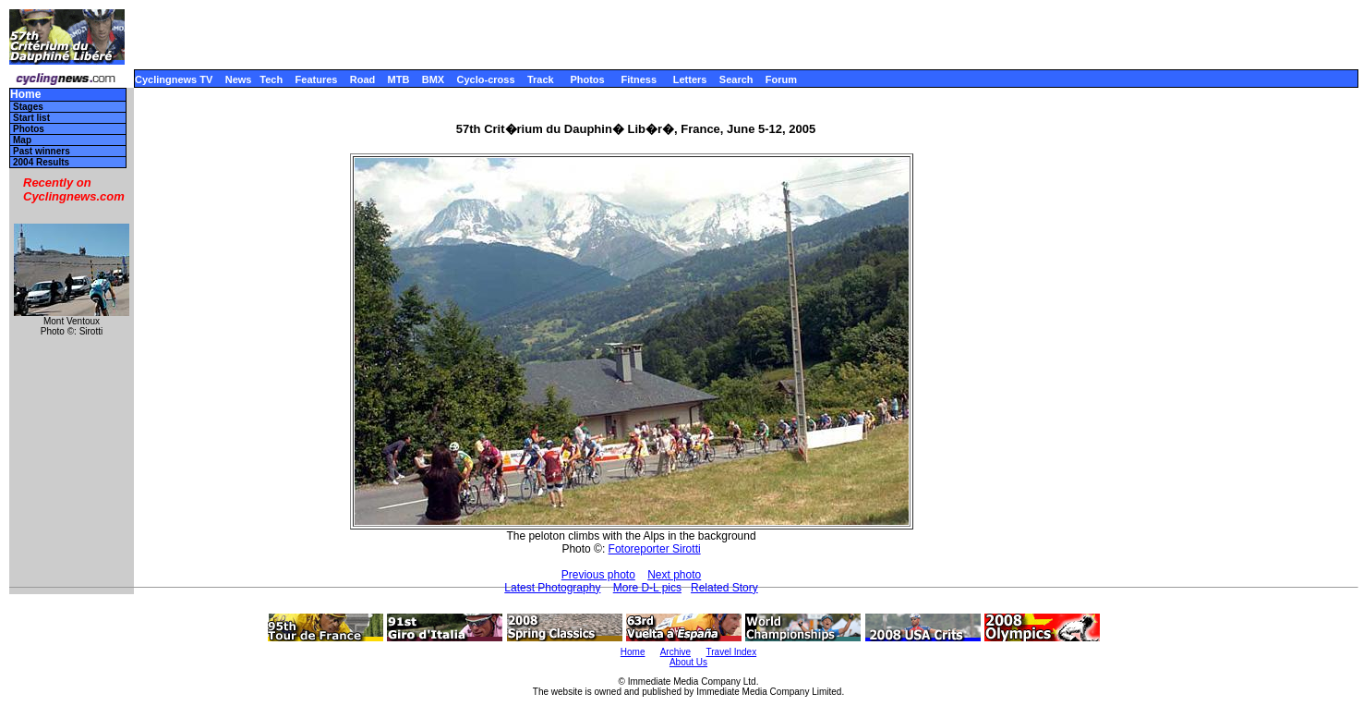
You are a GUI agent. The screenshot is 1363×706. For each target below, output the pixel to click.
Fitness (639, 79)
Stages (28, 107)
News (238, 79)
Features (317, 79)
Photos (587, 79)
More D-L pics (647, 587)
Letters (690, 79)
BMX (433, 79)
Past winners (41, 151)
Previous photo (598, 574)
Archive (675, 652)
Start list (31, 118)
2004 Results (41, 162)
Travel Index (731, 652)
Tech (271, 79)
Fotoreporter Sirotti (655, 548)
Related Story (724, 587)
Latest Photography (552, 587)
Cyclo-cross (486, 79)
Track (540, 79)
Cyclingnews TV (173, 79)
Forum (781, 79)
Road (363, 79)
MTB (399, 79)
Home (25, 95)
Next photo (674, 574)
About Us (688, 662)
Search (736, 79)
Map (22, 140)
